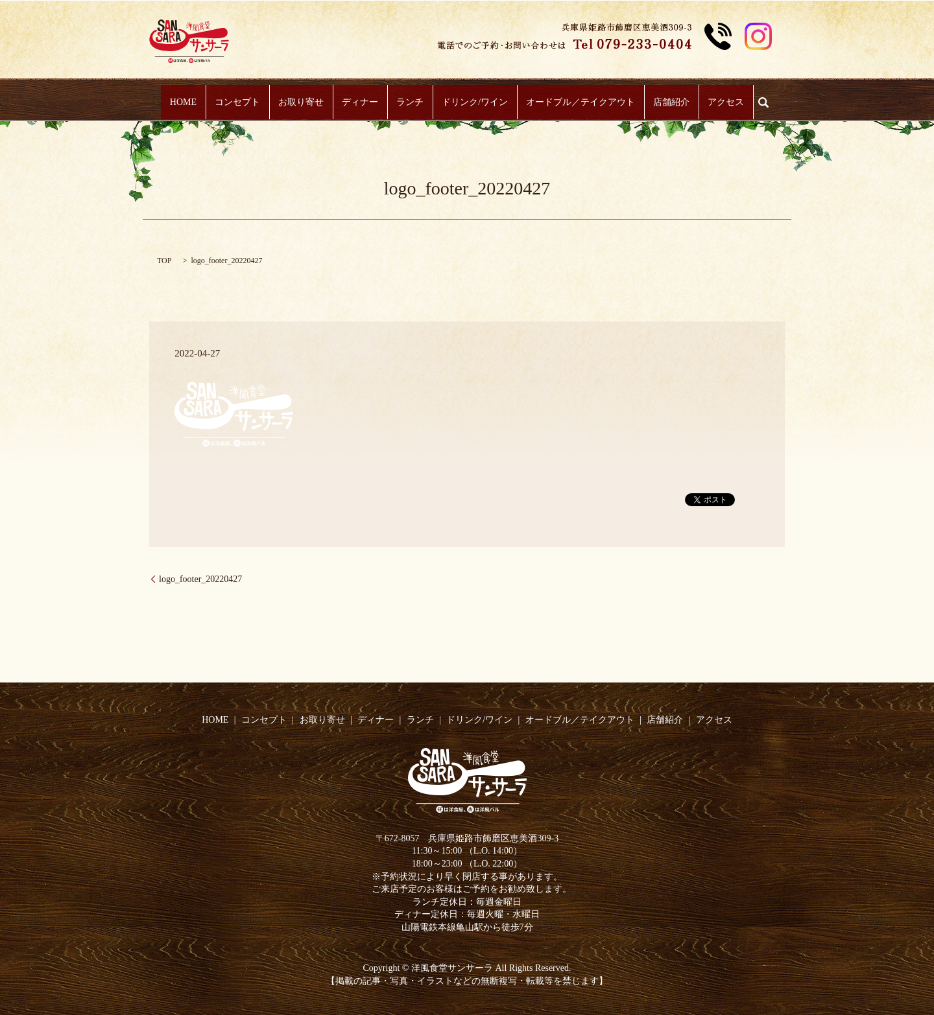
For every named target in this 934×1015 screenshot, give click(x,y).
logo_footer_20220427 (200, 579)
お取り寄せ (310, 103)
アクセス (706, 103)
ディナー (365, 103)
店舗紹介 (657, 103)
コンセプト (251, 103)
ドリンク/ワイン (470, 103)
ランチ (410, 103)
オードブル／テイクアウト (570, 103)
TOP (164, 260)
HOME (202, 103)
